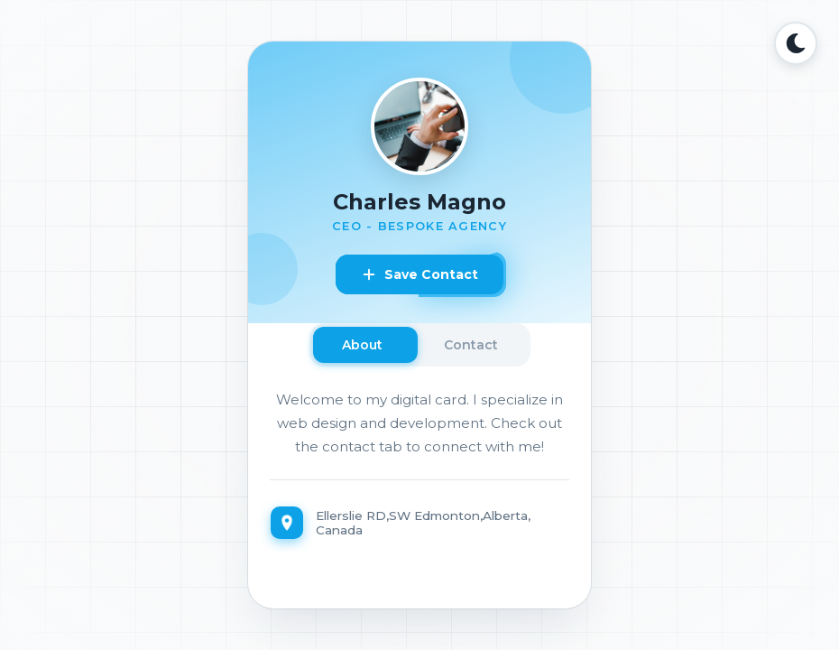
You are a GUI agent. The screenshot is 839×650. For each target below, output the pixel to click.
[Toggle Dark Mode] (795, 43)
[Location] (419, 522)
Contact (471, 345)
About (362, 345)
